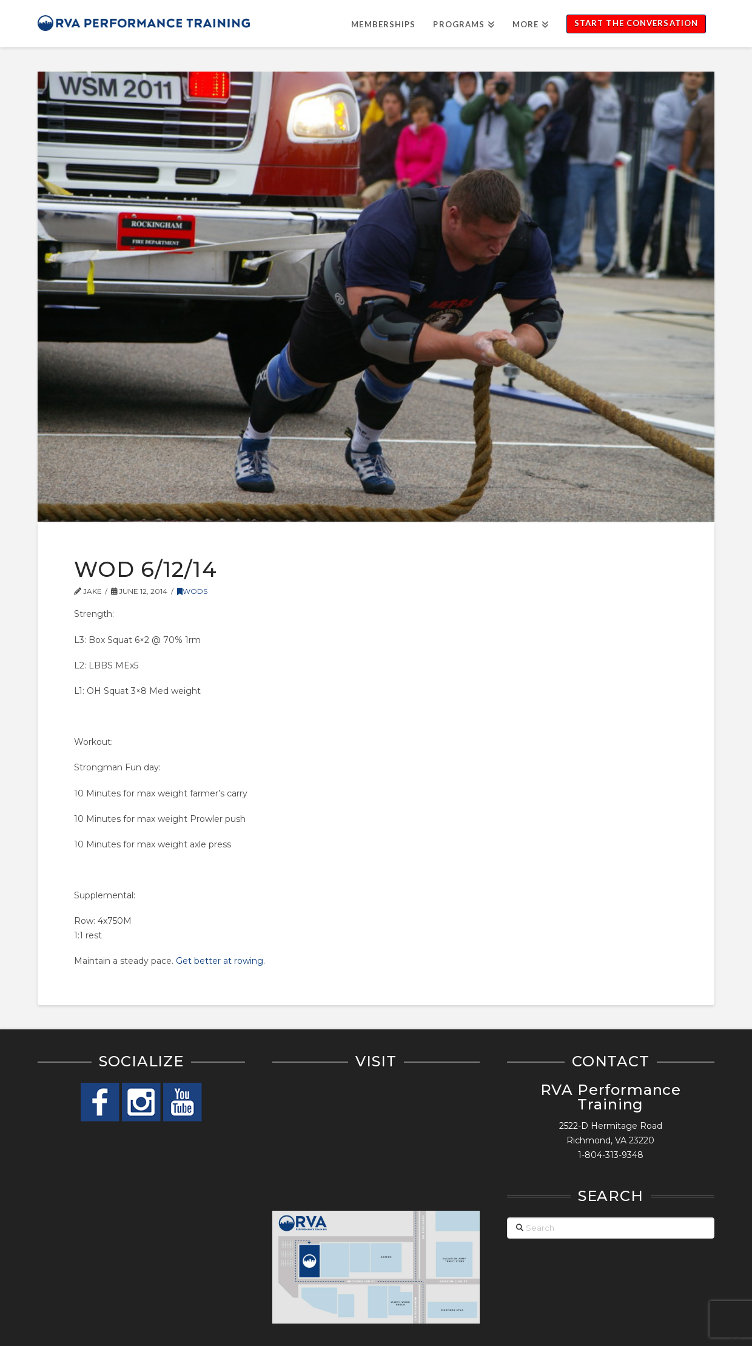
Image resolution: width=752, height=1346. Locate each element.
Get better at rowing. (220, 960)
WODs (192, 591)
